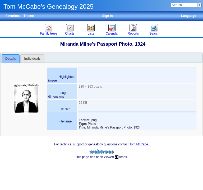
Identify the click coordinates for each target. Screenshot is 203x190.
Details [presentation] (10, 58)
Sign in (107, 16)
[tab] (11, 58)
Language (188, 16)
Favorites (13, 16)
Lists (91, 33)
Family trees (48, 33)
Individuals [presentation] (32, 58)
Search (154, 33)
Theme (29, 16)
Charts (69, 33)
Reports (133, 33)
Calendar (112, 33)
